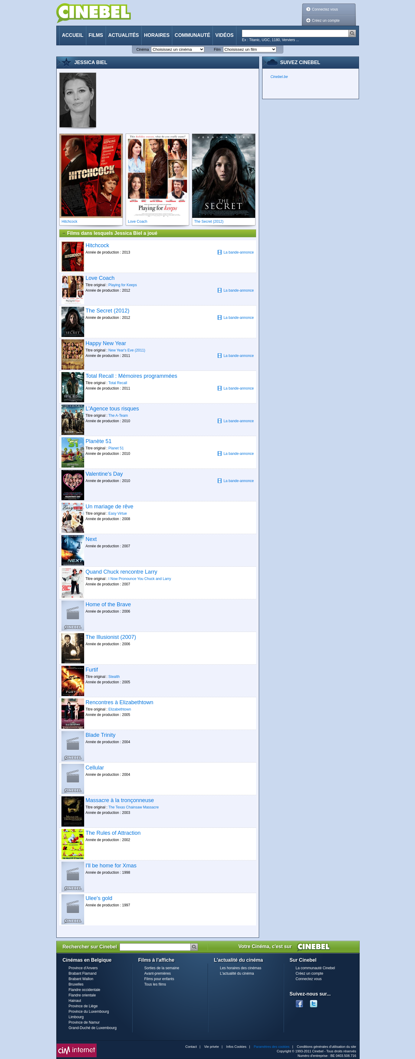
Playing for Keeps (122, 285)
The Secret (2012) (108, 311)
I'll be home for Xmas (111, 866)
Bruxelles (76, 984)
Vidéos (224, 35)
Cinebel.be (279, 77)
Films (96, 35)
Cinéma (143, 49)
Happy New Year (106, 343)
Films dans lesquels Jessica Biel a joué (110, 233)
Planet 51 (116, 448)
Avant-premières (157, 973)
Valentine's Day (104, 474)
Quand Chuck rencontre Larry (121, 572)
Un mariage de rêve (109, 507)
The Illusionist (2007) (111, 637)
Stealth (114, 677)
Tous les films (155, 984)
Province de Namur (84, 1022)
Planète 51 (99, 441)
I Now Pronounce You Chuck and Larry (139, 579)
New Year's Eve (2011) (126, 350)
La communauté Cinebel (315, 968)
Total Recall (117, 383)
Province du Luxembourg (89, 1011)
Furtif (92, 670)
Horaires (157, 35)
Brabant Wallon (81, 979)
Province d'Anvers (83, 968)
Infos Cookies (236, 1046)
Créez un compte (326, 20)
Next (91, 539)
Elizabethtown (119, 709)
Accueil (73, 35)
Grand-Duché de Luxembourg (93, 1028)
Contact (191, 1046)
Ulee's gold (99, 898)
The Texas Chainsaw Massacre (133, 807)
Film (217, 49)
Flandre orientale (82, 995)
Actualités (123, 35)
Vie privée (211, 1046)
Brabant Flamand (83, 973)
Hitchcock (97, 245)
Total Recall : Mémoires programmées (131, 376)
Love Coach (100, 278)
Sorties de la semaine (161, 968)
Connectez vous (325, 9)
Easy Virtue (117, 513)
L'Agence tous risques (112, 409)
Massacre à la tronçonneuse (120, 800)
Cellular (95, 768)
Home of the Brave (108, 604)
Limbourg (76, 1017)
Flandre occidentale (84, 990)
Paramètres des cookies (271, 1046)
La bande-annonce (235, 252)
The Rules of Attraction (113, 833)
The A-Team (118, 415)
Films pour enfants (159, 979)
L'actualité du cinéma (237, 973)
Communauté (192, 35)
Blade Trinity (101, 735)
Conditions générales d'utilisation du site (326, 1046)
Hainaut (75, 1001)
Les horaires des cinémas (241, 968)
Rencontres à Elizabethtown (119, 702)
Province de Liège (83, 1006)
